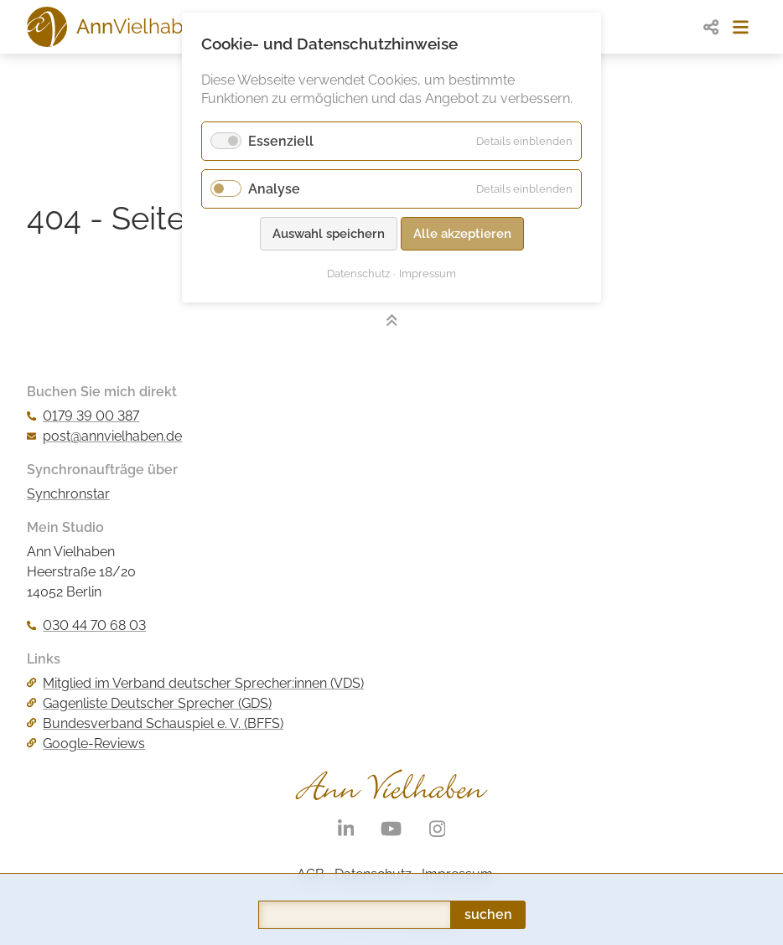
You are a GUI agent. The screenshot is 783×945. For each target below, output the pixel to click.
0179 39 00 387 (83, 416)
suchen (488, 841)
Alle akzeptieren (462, 233)
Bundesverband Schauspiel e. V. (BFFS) (155, 723)
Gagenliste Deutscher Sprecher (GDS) (149, 703)
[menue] (740, 27)
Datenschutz (358, 273)
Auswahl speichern (328, 233)
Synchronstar (68, 494)
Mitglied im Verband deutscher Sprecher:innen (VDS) (195, 683)
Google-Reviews (86, 743)
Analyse (274, 189)
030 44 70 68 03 (86, 625)
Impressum (427, 273)
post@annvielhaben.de (104, 436)
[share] (711, 27)
